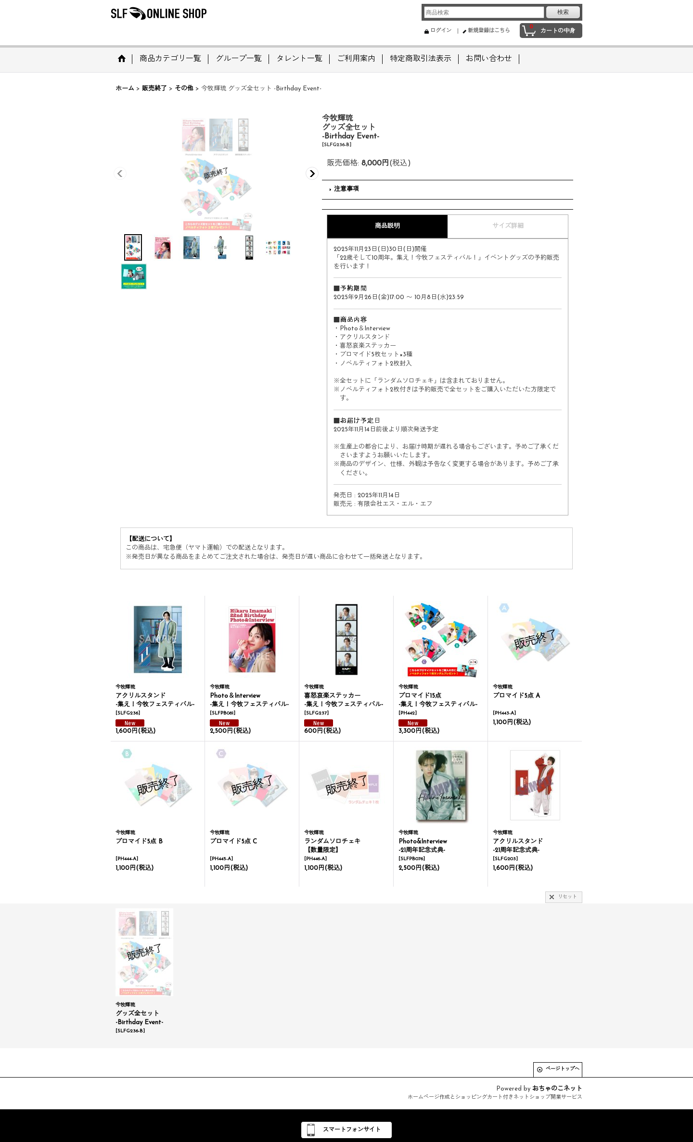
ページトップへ (562, 1069)
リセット (567, 897)
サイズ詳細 (508, 226)
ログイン (440, 31)
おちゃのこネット (557, 1089)
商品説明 (387, 226)
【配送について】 (151, 539)
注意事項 (346, 189)
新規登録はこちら (489, 31)
